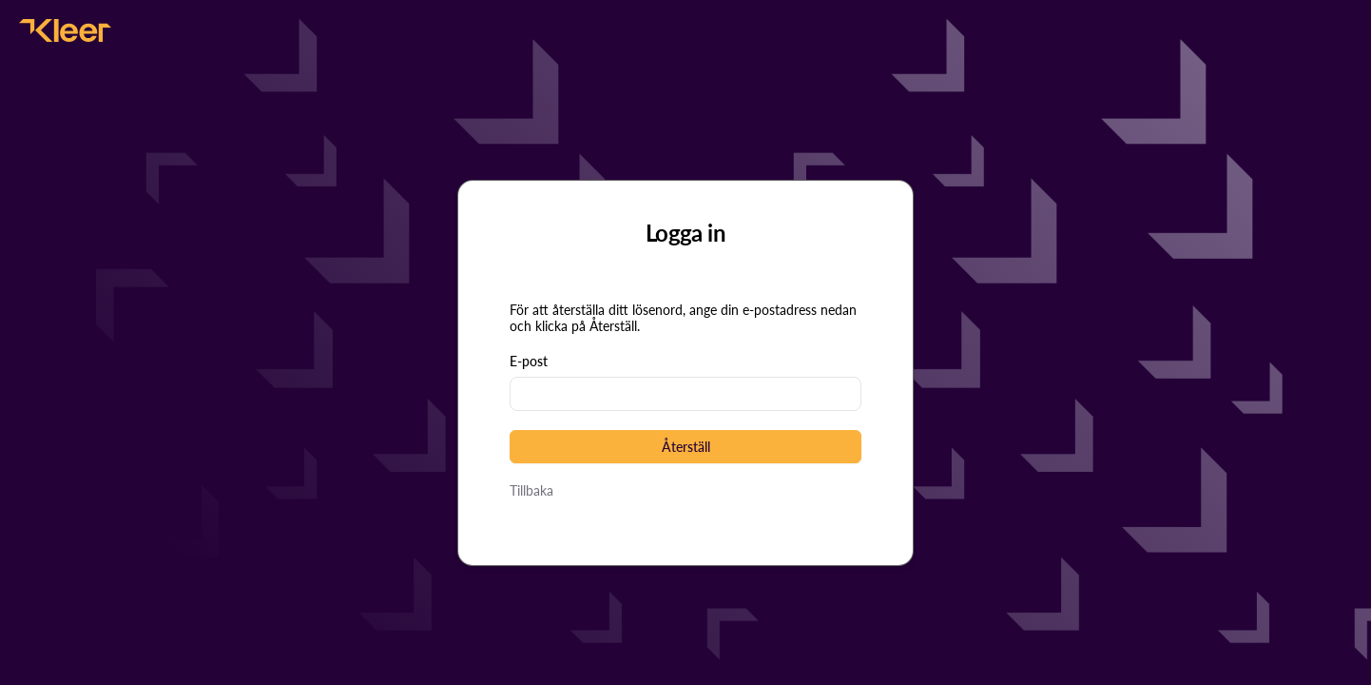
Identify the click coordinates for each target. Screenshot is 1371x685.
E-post (529, 361)
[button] (685, 446)
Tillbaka (531, 490)
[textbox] (685, 394)
